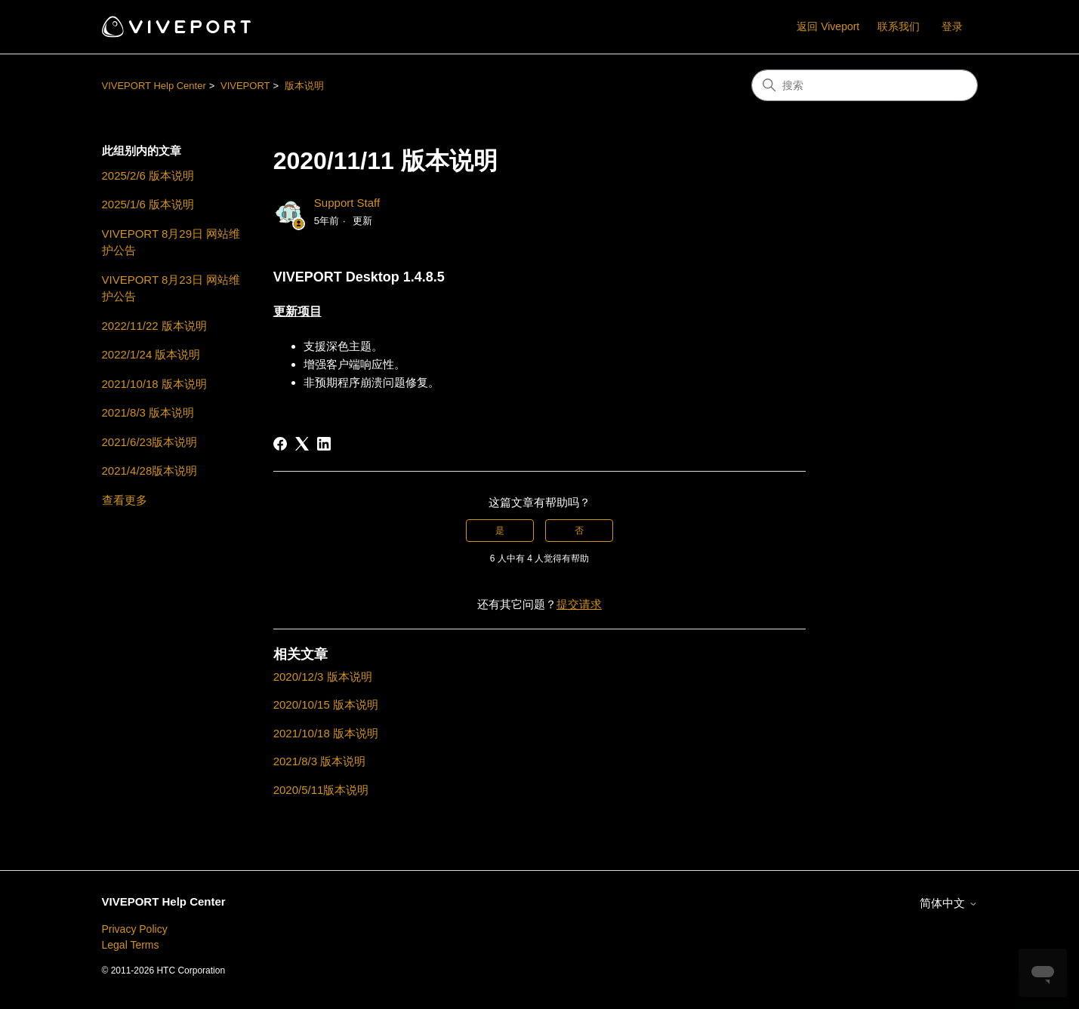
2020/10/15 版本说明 (325, 704)
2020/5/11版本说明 (321, 789)
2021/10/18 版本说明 (154, 383)
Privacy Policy (135, 929)
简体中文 (948, 903)
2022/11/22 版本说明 (154, 325)
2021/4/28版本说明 (150, 470)
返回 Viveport (828, 26)
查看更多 (124, 500)
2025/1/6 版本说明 (148, 204)
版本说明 (304, 85)
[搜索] (864, 85)
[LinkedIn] (324, 444)
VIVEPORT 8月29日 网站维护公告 (171, 242)
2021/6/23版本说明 (150, 441)
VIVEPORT (245, 85)
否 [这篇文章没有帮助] (579, 530)
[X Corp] (302, 444)
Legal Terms (130, 945)
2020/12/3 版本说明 (322, 676)
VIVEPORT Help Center (154, 85)
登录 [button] (952, 26)
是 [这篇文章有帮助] (499, 530)
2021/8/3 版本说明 (148, 412)
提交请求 (579, 604)
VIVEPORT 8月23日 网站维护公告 (171, 288)
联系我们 (898, 26)
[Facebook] (280, 444)
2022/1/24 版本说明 (151, 354)
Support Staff (347, 202)
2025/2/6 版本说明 (148, 175)
